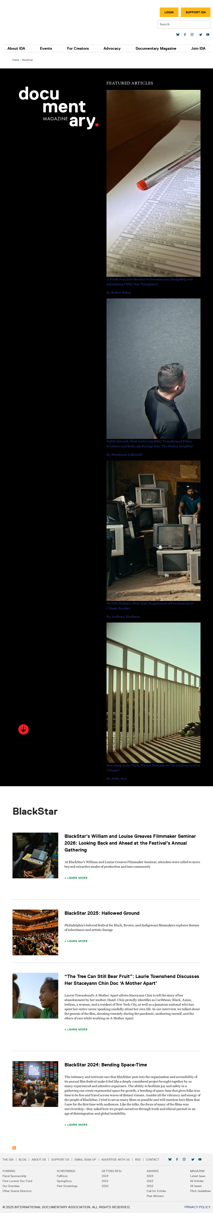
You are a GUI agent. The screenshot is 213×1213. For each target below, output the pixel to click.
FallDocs (62, 1176)
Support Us (60, 1159)
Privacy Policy (198, 1207)
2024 (105, 1176)
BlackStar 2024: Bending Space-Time (105, 1064)
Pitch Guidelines (200, 1190)
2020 (105, 1186)
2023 (150, 1181)
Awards (153, 1171)
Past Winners (155, 1195)
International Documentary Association (26, 20)
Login (169, 12)
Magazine (197, 1171)
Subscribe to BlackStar (14, 1148)
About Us (39, 1159)
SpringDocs (64, 1181)
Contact (152, 1159)
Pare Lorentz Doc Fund (17, 1181)
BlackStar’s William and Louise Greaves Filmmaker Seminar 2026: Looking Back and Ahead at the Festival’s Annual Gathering (130, 843)
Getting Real (112, 1171)
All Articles (196, 1181)
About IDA (16, 48)
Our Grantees (10, 1186)
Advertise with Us (115, 1159)
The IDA (8, 1159)
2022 (105, 1181)
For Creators (78, 48)
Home (15, 60)
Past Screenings (67, 1186)
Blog (22, 1159)
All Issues (196, 1186)
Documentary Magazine (156, 48)
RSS (138, 1159)
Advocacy (112, 48)
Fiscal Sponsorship (14, 1176)
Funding (8, 1171)
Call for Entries (156, 1190)
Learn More (77, 878)
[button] (23, 729)
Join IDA (198, 48)
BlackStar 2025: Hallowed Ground (102, 913)
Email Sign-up (85, 1159)
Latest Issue (197, 1176)
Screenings (66, 1171)
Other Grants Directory (17, 1190)
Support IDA (196, 12)
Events (46, 48)
